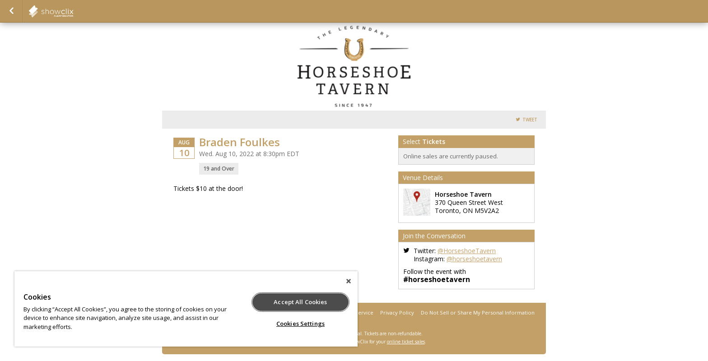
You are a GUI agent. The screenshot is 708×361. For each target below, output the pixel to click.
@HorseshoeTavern (467, 250)
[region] (186, 309)
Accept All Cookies (300, 302)
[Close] (348, 281)
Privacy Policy (397, 312)
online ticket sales (406, 341)
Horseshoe (73, 11)
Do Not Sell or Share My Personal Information (478, 312)
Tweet (529, 120)
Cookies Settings (300, 323)
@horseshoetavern (474, 259)
